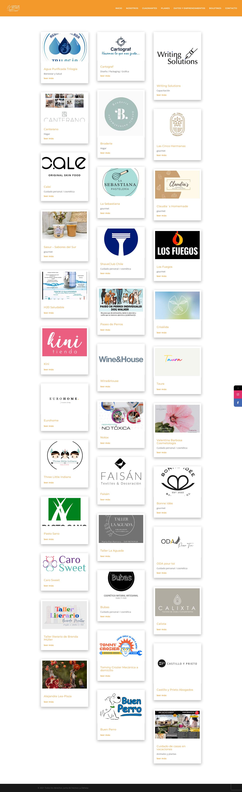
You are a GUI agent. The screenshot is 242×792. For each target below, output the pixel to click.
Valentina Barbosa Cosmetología (169, 442)
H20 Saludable (54, 307)
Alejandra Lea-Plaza (58, 696)
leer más (49, 78)
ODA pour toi (166, 563)
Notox (104, 437)
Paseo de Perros (111, 324)
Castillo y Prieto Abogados (175, 689)
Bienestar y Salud (53, 73)
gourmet (48, 251)
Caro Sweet (52, 580)
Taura (160, 383)
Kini (46, 364)
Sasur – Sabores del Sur (60, 247)
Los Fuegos (164, 267)
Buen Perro (108, 729)
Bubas (104, 607)
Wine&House (109, 381)
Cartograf (106, 66)
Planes (165, 8)
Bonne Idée (165, 503)
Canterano (51, 129)
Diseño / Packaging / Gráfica (114, 71)
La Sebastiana (110, 204)
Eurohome (51, 420)
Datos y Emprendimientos (189, 8)
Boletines (215, 8)
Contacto (231, 8)
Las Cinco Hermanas (171, 146)
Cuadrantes (149, 8)
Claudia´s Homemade (172, 206)
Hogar (47, 133)
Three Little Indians (57, 477)
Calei (47, 187)
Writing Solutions (169, 86)
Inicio (118, 8)
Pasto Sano (51, 533)
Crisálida (163, 327)
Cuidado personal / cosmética (59, 191)
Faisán (104, 494)
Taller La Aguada (112, 550)
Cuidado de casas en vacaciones (171, 748)
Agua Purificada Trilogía (60, 69)
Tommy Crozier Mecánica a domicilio (119, 669)
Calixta (161, 624)
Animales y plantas (166, 753)
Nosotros (132, 8)
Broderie (106, 143)
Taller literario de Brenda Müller (61, 638)
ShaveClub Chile (111, 264)
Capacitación (163, 90)
